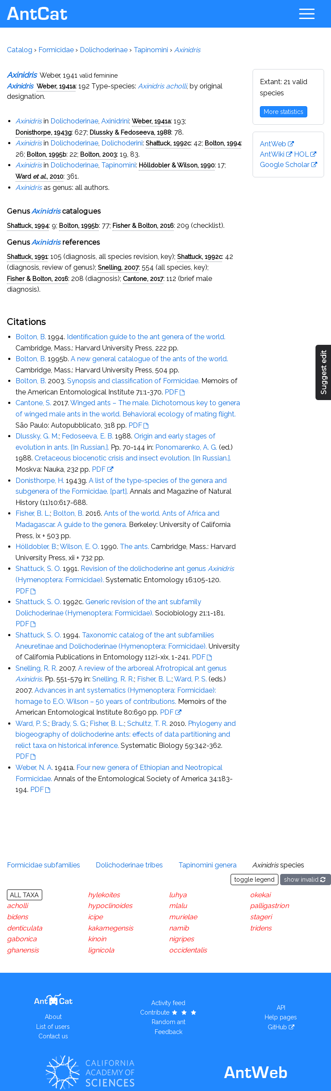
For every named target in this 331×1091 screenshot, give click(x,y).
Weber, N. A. (34, 767)
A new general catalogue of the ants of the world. (149, 359)
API (281, 1007)
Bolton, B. (31, 337)
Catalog (19, 50)
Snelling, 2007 (118, 267)
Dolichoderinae (104, 50)
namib (179, 928)
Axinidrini (115, 121)
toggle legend (254, 879)
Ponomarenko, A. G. (186, 447)
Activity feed (168, 1003)
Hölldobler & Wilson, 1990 (177, 165)
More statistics (283, 111)
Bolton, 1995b (46, 154)
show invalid (305, 879)
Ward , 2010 (39, 176)
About (53, 1016)
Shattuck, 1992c (168, 143)
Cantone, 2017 (143, 278)
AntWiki (272, 154)
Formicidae (56, 50)
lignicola (101, 950)
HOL (301, 154)
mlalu (178, 906)
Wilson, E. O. (79, 546)
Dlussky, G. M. (37, 436)
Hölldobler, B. (36, 546)
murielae (183, 917)
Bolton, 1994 (223, 143)
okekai (260, 895)
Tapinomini (151, 50)
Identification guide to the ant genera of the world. (146, 337)
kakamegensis (110, 928)
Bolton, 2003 (98, 154)
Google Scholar (284, 165)
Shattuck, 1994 (28, 225)
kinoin (97, 939)
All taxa (24, 895)
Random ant (168, 1021)
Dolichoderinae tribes (129, 865)
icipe (95, 917)
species (278, 865)
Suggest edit (324, 372)
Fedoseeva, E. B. (87, 436)
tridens (261, 928)
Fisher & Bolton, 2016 (143, 225)
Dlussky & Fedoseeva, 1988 (130, 132)
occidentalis (188, 950)
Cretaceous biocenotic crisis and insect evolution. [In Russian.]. (132, 458)
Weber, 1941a (56, 86)
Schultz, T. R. (147, 723)
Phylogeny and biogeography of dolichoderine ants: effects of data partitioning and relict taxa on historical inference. (126, 734)
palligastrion (269, 906)
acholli (17, 906)
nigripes (181, 939)
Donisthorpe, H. (40, 480)
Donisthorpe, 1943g (44, 132)
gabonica (22, 939)
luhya (178, 895)
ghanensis (23, 950)
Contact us (53, 1036)
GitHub (277, 1027)
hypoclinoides (110, 906)
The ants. (134, 546)
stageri (261, 917)
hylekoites (104, 895)
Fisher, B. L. (33, 513)
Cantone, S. (33, 403)
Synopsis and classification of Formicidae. (133, 381)
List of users (53, 1026)
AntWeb (273, 144)
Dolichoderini (122, 143)
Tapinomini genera (207, 865)
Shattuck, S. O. (38, 568)
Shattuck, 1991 (27, 256)
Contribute (168, 1012)
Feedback (168, 1031)
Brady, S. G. (69, 723)
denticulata (24, 928)
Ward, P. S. (190, 679)
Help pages (281, 1017)
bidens (17, 917)
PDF (171, 392)
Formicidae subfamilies (43, 865)
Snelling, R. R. (36, 668)
